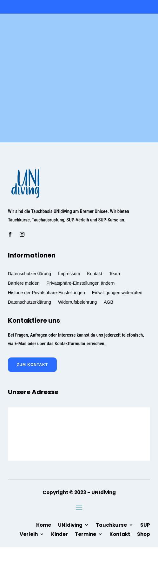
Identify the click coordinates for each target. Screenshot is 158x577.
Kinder (59, 534)
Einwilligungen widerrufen (117, 292)
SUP (145, 524)
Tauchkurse (111, 524)
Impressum (69, 273)
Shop (143, 534)
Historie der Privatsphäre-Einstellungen (46, 292)
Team (114, 273)
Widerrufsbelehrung (77, 302)
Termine (85, 534)
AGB (108, 302)
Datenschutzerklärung (29, 273)
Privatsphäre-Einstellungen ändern (81, 283)
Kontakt (94, 273)
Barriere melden (24, 283)
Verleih (29, 534)
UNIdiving (70, 524)
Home (43, 524)
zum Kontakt (32, 365)
